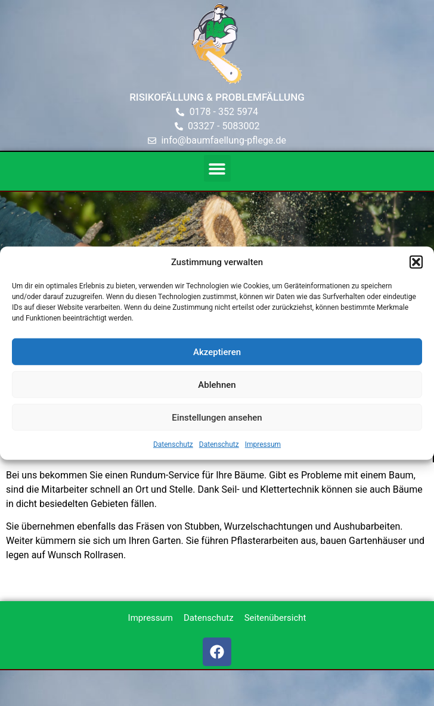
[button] (416, 262)
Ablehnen (216, 384)
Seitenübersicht (275, 617)
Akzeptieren (217, 351)
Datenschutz (173, 444)
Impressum (263, 444)
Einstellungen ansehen (217, 417)
